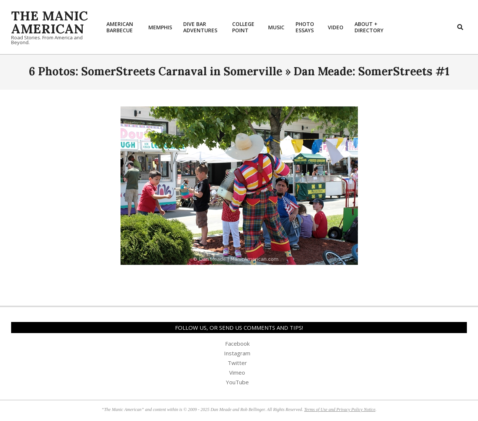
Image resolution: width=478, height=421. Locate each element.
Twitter (237, 362)
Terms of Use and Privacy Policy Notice (339, 409)
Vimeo (237, 372)
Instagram (237, 353)
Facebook (237, 343)
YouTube (237, 382)
